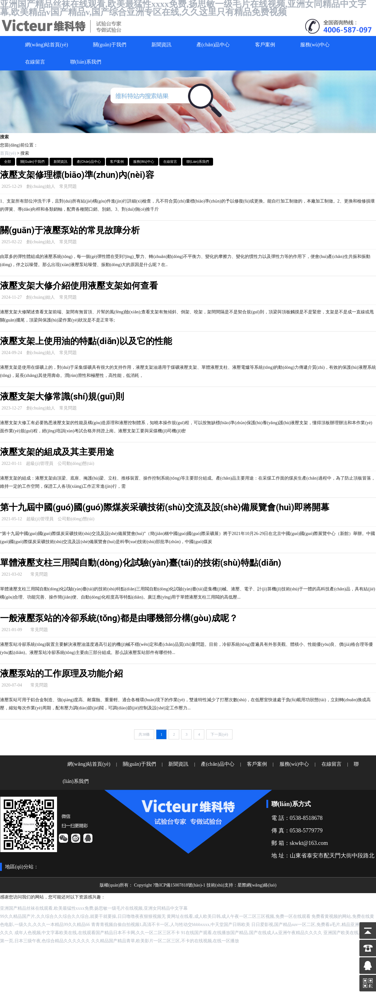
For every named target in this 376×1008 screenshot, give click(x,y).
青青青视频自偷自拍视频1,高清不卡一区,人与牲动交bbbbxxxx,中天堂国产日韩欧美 (170, 924)
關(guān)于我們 (109, 44)
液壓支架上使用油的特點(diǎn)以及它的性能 (86, 341)
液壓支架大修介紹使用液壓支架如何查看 (79, 285)
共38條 (144, 734)
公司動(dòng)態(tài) (76, 463)
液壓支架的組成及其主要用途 (57, 452)
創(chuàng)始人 (40, 186)
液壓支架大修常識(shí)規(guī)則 (62, 396)
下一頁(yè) (219, 734)
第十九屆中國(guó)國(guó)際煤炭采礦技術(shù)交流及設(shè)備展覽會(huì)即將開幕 (164, 507)
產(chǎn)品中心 (213, 44)
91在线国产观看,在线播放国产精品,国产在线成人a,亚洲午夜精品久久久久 (251, 932)
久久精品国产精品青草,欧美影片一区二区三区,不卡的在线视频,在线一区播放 (165, 941)
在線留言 (35, 61)
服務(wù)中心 (315, 44)
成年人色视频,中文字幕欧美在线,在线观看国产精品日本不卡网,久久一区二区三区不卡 (97, 932)
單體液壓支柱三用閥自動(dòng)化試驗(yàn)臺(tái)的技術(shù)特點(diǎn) (140, 563)
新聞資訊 (161, 44)
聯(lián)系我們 (85, 61)
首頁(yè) (8, 153)
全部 (7, 162)
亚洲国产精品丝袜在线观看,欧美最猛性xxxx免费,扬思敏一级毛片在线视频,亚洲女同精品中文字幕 (94, 908)
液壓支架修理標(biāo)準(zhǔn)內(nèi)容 (77, 175)
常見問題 (68, 186)
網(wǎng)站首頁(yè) (46, 44)
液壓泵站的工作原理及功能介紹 (61, 673)
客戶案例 (265, 44)
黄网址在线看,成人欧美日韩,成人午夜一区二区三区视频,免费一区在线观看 (239, 916)
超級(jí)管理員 (39, 463)
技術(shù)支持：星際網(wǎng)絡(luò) (241, 885)
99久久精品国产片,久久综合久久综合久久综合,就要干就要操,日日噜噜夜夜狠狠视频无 (83, 916)
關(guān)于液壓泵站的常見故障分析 (70, 230)
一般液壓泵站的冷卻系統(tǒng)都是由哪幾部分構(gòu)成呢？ (119, 618)
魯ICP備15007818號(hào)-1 (180, 885)
